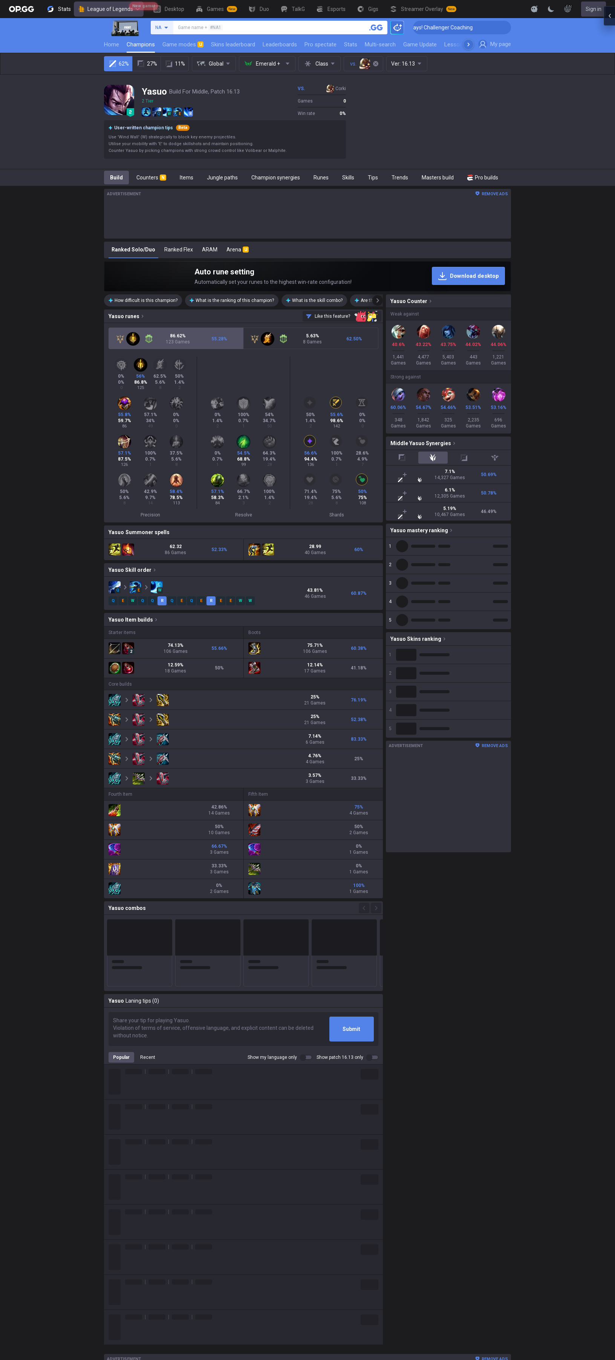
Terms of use (438, 1174)
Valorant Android (343, 1201)
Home (111, 44)
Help (427, 1183)
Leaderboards (280, 44)
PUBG (239, 1201)
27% (146, 63)
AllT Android (338, 1183)
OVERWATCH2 (250, 1192)
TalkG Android (339, 1237)
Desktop (242, 1319)
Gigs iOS (333, 1228)
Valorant (243, 1183)
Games (241, 1328)
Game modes (182, 44)
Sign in (593, 9)
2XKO (239, 1210)
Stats (350, 44)
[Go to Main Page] (21, 9)
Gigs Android (338, 1219)
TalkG (239, 1346)
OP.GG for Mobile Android (353, 1165)
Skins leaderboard (233, 44)
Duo (237, 1337)
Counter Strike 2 (252, 1237)
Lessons (455, 44)
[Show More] (534, 9)
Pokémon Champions (258, 1292)
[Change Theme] (550, 9)
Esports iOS (337, 1265)
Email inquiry (437, 1192)
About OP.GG (187, 1165)
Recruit (496, 1183)
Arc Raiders (246, 1247)
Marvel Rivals (248, 1219)
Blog (177, 1183)
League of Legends (109, 9)
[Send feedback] (342, 316)
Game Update (420, 44)
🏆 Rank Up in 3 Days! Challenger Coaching (455, 28)
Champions (141, 44)
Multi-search (380, 44)
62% (118, 63)
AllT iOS (332, 1192)
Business (498, 1165)
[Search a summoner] (376, 27)
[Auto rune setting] (307, 276)
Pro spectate (320, 44)
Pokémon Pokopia (254, 1265)
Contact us (435, 1201)
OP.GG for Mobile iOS (347, 1174)
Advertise (499, 1174)
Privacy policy (439, 1165)
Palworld (243, 1301)
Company (183, 1174)
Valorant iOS (338, 1210)
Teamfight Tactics (254, 1174)
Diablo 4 (242, 1310)
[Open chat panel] (609, 135)
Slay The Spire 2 (252, 1274)
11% (174, 63)
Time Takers (247, 1283)
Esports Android (342, 1256)
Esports (242, 1355)
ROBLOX (243, 1256)
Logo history (186, 1192)
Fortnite (242, 1228)
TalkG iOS (334, 1247)
